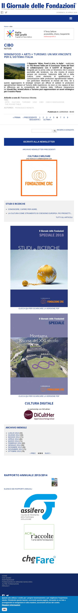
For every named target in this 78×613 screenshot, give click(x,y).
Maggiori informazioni (11, 605)
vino (35, 102)
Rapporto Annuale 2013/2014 (25, 475)
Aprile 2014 (13, 439)
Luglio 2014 (13, 433)
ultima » (47, 119)
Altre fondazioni (10, 584)
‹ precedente (30, 117)
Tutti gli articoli (64, 217)
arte (7, 102)
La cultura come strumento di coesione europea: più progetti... (40, 213)
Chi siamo (6, 578)
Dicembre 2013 (15, 447)
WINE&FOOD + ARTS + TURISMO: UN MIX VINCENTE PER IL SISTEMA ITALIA (37, 55)
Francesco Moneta (24, 108)
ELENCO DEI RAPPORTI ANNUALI (18, 489)
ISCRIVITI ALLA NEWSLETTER (39, 142)
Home (6, 26)
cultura (16, 102)
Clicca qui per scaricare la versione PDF (39, 307)
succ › (48, 453)
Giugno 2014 (14, 435)
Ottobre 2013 (14, 451)
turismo (26, 102)
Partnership (8, 580)
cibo (41, 102)
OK (4, 610)
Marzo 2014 (13, 441)
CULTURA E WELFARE (39, 156)
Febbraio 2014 (14, 443)
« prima (16, 117)
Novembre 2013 (15, 449)
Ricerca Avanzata (65, 130)
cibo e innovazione (55, 102)
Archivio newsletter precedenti (39, 149)
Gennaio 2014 (14, 445)
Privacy (6, 586)
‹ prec (33, 453)
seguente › (35, 119)
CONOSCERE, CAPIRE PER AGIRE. (22, 209)
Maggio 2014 (14, 437)
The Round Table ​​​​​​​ (13, 104)
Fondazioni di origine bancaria (17, 582)
